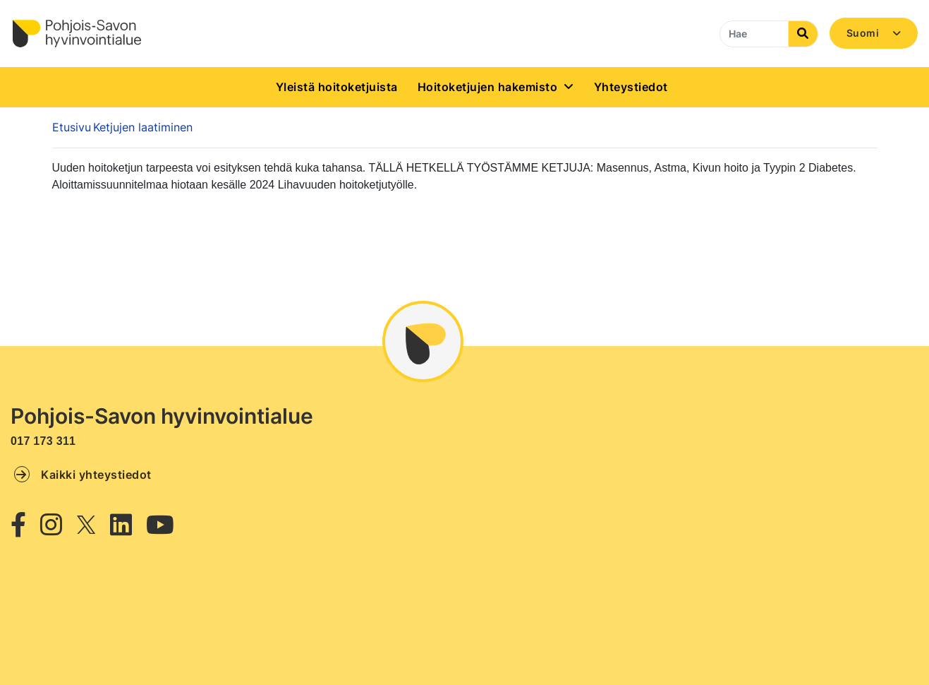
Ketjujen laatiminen (143, 127)
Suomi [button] (864, 33)
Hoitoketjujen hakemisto (488, 87)
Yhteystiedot (631, 87)
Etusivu (71, 127)
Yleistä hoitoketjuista (337, 87)
